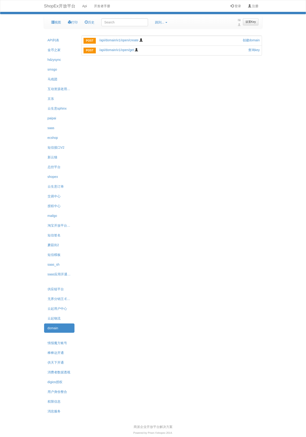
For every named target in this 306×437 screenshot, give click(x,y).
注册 (253, 6)
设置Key (250, 21)
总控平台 (54, 167)
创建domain (251, 40)
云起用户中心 (57, 308)
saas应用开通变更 (61, 274)
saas (51, 128)
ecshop (53, 138)
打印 (73, 22)
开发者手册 (102, 6)
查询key (254, 50)
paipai (52, 118)
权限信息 (54, 401)
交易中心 (54, 196)
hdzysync (54, 60)
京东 (51, 99)
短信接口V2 (56, 147)
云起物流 (54, 318)
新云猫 (52, 157)
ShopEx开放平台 (59, 6)
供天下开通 (56, 362)
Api (84, 6)
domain (53, 328)
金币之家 (54, 50)
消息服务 (54, 411)
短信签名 (54, 235)
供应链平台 (56, 289)
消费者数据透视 (59, 372)
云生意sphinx (57, 108)
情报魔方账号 (57, 343)
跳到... (161, 22)
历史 (89, 22)
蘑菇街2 (53, 245)
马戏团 (52, 79)
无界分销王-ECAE (61, 299)
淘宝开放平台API (60, 225)
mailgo (52, 216)
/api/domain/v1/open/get (117, 50)
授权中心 (54, 206)
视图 (56, 22)
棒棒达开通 (56, 353)
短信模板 (54, 255)
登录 (235, 6)
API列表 (53, 40)
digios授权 (55, 382)
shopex (53, 177)
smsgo (52, 69)
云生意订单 (56, 186)
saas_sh (54, 264)
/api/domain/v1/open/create (119, 40)
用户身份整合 (57, 392)
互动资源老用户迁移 (61, 89)
